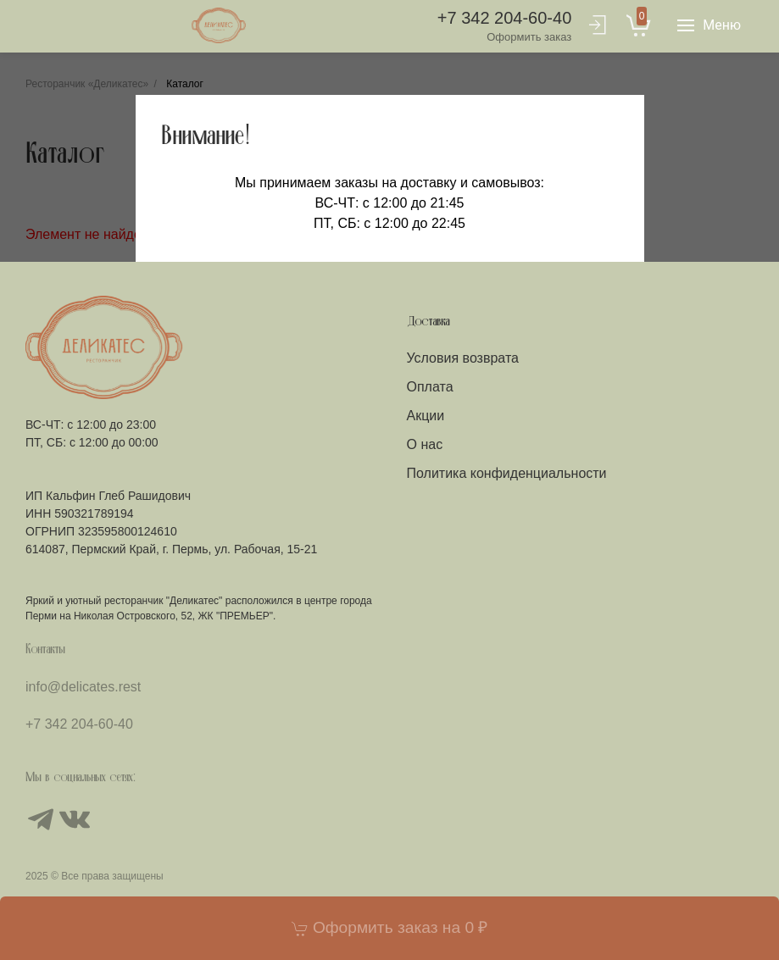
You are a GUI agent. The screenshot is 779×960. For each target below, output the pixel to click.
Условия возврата (463, 358)
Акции (426, 415)
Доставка (428, 322)
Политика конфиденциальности (507, 473)
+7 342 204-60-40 (504, 26)
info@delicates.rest (83, 687)
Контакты (45, 650)
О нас (425, 444)
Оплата (430, 387)
